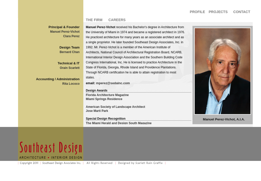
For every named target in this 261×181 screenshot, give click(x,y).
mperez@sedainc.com (113, 83)
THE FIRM (94, 20)
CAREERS (116, 20)
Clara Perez (71, 36)
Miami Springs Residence (104, 99)
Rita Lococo (71, 83)
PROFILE (197, 12)
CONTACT (241, 12)
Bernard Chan (70, 52)
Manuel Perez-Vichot (65, 31)
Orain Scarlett (70, 68)
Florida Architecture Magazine (107, 95)
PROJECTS (218, 12)
